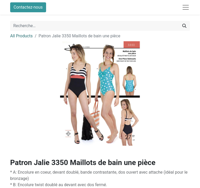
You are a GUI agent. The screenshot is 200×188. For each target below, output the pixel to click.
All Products (21, 35)
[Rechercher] (184, 26)
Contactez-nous (28, 7)
